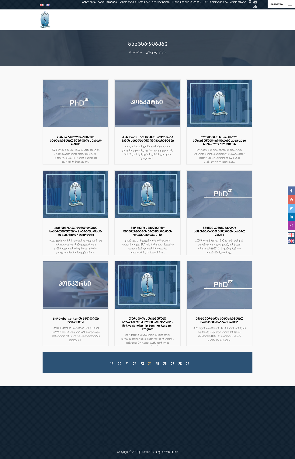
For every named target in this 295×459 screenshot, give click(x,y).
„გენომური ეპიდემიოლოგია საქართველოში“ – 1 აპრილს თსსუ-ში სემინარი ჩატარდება (75, 231)
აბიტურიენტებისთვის (186, 2)
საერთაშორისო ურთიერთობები (225, 19)
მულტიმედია (219, 2)
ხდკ (205, 2)
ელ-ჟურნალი (161, 2)
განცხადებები (107, 2)
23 (142, 363)
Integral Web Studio (166, 452)
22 (134, 363)
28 (180, 363)
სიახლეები (88, 2)
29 (187, 363)
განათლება (99, 19)
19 (111, 363)
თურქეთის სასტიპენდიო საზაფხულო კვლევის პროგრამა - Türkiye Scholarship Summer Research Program (147, 324)
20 (119, 363)
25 (157, 363)
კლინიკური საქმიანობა (142, 19)
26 (165, 363)
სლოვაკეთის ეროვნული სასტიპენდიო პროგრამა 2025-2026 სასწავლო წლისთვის (219, 141)
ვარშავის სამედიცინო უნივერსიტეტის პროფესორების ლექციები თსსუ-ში (147, 231)
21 (127, 363)
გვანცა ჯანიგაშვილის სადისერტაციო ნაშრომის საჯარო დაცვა (219, 231)
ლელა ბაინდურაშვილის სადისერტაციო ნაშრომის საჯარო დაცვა (76, 141)
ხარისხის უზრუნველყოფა (180, 19)
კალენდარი (238, 2)
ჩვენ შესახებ (79, 19)
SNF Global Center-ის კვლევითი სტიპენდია (76, 320)
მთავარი (135, 52)
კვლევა (116, 19)
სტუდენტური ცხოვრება (134, 2)
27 (172, 363)
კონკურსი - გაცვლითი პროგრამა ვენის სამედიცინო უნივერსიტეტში (147, 139)
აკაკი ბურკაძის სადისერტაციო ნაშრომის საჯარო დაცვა (219, 320)
